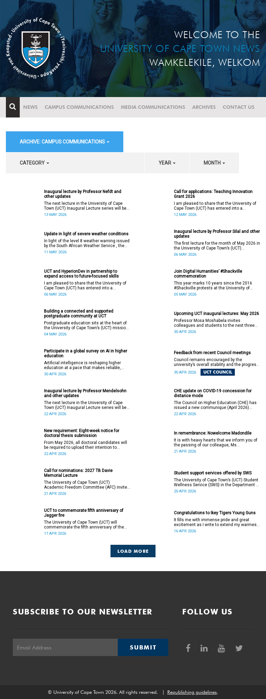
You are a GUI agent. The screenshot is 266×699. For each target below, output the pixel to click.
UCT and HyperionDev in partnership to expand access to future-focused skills (81, 274)
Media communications (153, 107)
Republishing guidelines (192, 692)
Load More (133, 551)
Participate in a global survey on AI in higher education (85, 353)
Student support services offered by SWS (212, 473)
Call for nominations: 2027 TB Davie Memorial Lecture (78, 473)
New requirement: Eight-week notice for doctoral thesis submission (81, 433)
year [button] (167, 163)
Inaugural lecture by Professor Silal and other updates (217, 234)
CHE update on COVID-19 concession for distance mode (212, 393)
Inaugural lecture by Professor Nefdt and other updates (82, 194)
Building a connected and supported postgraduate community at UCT (78, 313)
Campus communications (79, 107)
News (30, 107)
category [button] (34, 163)
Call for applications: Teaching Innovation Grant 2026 (213, 194)
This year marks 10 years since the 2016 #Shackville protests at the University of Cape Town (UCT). (213, 285)
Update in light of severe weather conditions (86, 233)
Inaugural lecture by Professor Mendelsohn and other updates (85, 393)
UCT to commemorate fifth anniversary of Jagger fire (83, 513)
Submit (143, 647)
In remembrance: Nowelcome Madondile (212, 433)
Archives (204, 107)
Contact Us (239, 107)
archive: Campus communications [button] (64, 142)
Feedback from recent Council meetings (212, 352)
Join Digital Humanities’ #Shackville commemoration (208, 274)
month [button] (214, 163)
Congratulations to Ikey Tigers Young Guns (215, 512)
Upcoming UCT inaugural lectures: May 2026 (216, 313)
